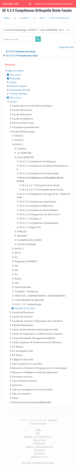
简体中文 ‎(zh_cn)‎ (39, 456)
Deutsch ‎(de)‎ (39, 439)
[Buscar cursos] (18, 39)
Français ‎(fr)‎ (39, 449)
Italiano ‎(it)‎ (39, 453)
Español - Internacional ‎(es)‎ (38, 436)
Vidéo (38, 429)
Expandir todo (66, 47)
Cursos (16, 18)
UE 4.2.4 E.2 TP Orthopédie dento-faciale (22, 55)
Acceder (68, 3)
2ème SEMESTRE (43, 18)
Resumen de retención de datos (38, 462)
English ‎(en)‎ (39, 443)
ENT (38, 433)
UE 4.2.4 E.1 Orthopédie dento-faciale (20, 51)
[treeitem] (38, 236)
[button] (30, 4)
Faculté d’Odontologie (25, 18)
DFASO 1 (34, 18)
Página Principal (7, 18)
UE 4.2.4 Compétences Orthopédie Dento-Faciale (61, 18)
